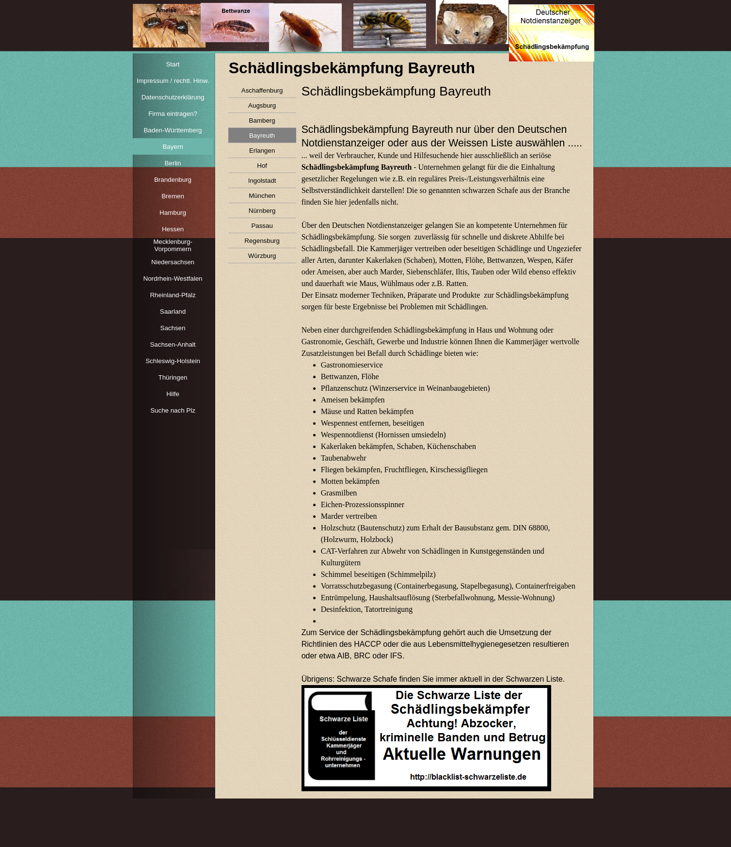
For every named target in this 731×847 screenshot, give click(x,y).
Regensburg (262, 240)
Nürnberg (262, 210)
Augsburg (262, 105)
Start (172, 64)
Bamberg (262, 120)
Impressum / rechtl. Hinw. (173, 80)
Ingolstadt (262, 180)
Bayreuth (262, 135)
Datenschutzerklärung (173, 97)
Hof (262, 165)
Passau (261, 225)
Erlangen (262, 150)
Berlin (172, 163)
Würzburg (262, 255)
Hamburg (172, 212)
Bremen (172, 196)
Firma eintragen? (172, 113)
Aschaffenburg (262, 90)
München (262, 195)
